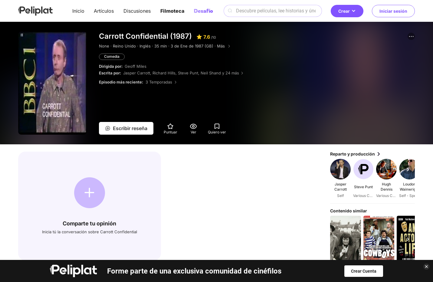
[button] (411, 36)
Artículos (104, 11)
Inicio (78, 11)
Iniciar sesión (393, 11)
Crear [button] (347, 11)
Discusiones (137, 11)
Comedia (112, 56)
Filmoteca (172, 11)
